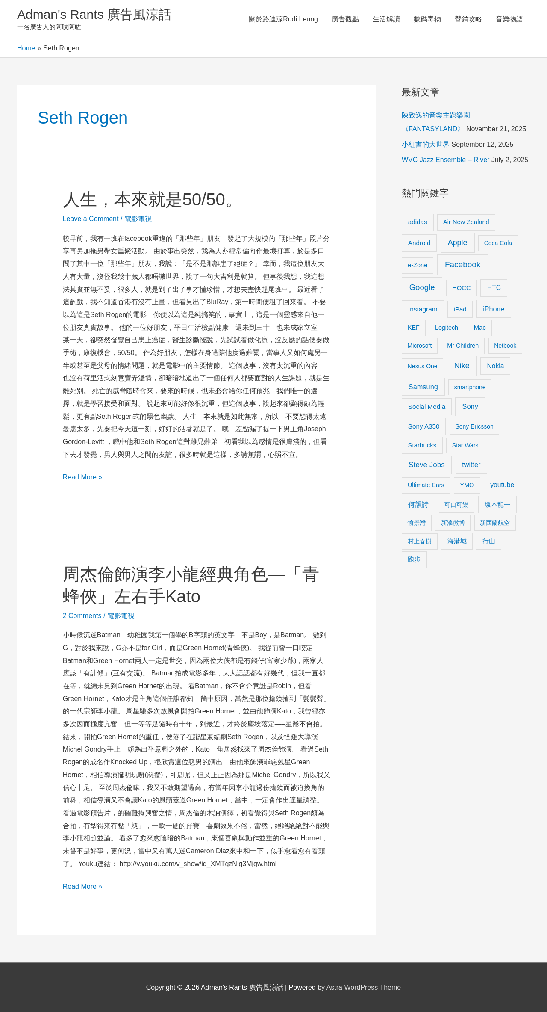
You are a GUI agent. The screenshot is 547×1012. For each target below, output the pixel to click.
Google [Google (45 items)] (422, 287)
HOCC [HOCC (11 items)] (461, 287)
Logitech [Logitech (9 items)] (446, 327)
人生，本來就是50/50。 (152, 199)
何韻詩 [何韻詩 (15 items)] (418, 504)
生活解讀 (386, 19)
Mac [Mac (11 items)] (480, 327)
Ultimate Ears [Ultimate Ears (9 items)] (426, 485)
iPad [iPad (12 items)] (460, 309)
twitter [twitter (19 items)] (471, 464)
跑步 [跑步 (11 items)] (414, 559)
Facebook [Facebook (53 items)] (462, 264)
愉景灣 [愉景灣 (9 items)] (417, 522)
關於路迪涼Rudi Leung (283, 19)
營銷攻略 (468, 19)
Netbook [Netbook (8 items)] (505, 345)
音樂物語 (509, 19)
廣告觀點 (345, 19)
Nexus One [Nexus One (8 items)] (423, 366)
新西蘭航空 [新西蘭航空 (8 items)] (495, 522)
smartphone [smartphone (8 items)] (470, 387)
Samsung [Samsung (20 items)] (423, 387)
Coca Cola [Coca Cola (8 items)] (498, 243)
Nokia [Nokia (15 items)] (495, 366)
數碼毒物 (427, 19)
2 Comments (82, 615)
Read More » (83, 476)
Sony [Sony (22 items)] (470, 406)
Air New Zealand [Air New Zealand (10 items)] (466, 222)
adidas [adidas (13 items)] (417, 221)
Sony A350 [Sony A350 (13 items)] (424, 426)
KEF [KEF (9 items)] (414, 327)
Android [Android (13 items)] (419, 242)
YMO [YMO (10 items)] (467, 485)
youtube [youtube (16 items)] (502, 484)
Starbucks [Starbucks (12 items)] (422, 445)
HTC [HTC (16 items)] (494, 287)
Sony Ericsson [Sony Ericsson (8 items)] (474, 426)
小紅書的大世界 (426, 144)
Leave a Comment (91, 218)
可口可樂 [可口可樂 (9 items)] (456, 504)
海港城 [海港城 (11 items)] (457, 541)
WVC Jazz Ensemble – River (445, 159)
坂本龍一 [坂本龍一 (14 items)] (497, 504)
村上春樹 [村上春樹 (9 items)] (420, 541)
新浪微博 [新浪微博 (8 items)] (453, 522)
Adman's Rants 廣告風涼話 (94, 14)
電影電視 (138, 218)
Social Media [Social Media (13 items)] (426, 406)
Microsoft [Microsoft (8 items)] (420, 345)
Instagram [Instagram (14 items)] (423, 309)
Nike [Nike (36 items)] (462, 365)
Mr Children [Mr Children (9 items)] (463, 345)
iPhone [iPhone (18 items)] (493, 309)
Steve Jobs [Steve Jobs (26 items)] (426, 465)
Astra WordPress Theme (363, 987)
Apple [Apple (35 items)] (458, 242)
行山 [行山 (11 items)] (488, 541)
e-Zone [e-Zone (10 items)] (417, 265)
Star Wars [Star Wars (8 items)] (465, 445)
